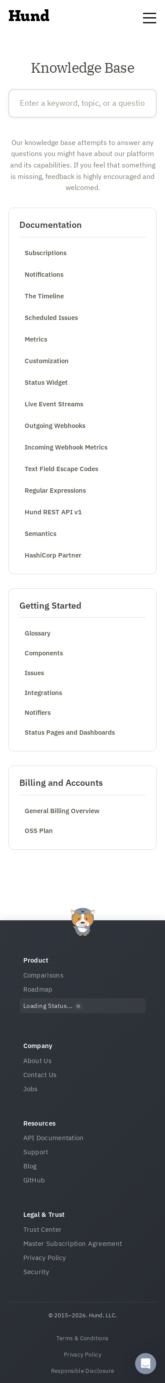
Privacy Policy (44, 1257)
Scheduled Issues (51, 317)
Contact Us (40, 1075)
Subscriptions (45, 253)
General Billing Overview (62, 811)
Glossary (38, 633)
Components (44, 653)
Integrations (43, 692)
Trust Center (42, 1229)
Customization (47, 361)
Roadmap (38, 989)
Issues (34, 673)
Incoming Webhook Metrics (66, 447)
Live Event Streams (54, 404)
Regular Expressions (55, 490)
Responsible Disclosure (82, 1371)
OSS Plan (39, 830)
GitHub (34, 1180)
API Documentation (53, 1138)
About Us (37, 1060)
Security (36, 1272)
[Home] (29, 18)
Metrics (36, 339)
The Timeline (44, 296)
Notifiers (38, 712)
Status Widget (46, 382)
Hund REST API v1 (53, 512)
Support (35, 1152)
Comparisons (43, 975)
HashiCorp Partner (53, 555)
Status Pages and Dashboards (70, 732)
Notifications (44, 274)
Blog (30, 1166)
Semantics (40, 533)
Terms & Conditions (82, 1338)
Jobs (30, 1089)
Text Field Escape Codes (61, 469)
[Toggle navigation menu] (149, 18)
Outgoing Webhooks (55, 425)
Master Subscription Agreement (72, 1243)
